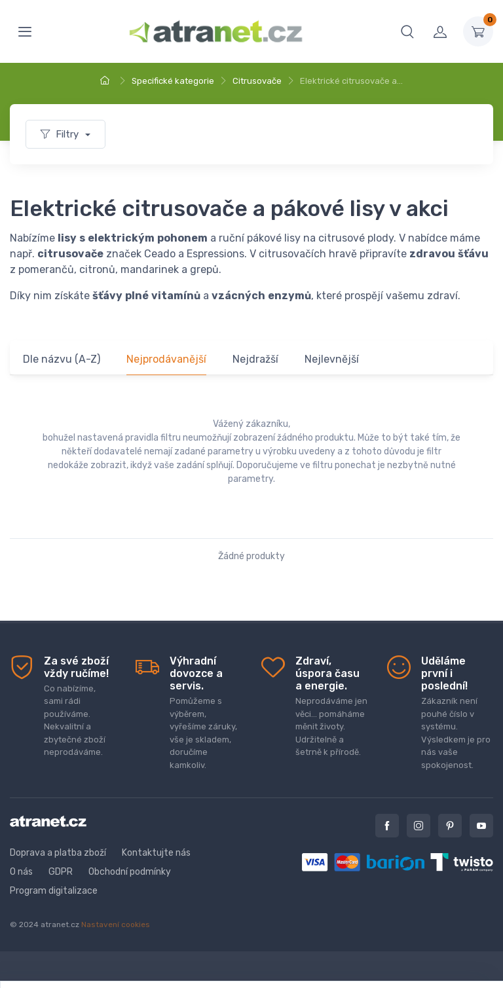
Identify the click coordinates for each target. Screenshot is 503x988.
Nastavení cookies (115, 924)
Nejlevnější (332, 359)
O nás (21, 871)
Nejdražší (255, 359)
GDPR (60, 871)
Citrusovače (257, 81)
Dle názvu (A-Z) (61, 359)
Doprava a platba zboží (58, 852)
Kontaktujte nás (156, 852)
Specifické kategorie (173, 81)
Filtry (61, 134)
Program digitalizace (54, 890)
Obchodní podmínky (129, 871)
